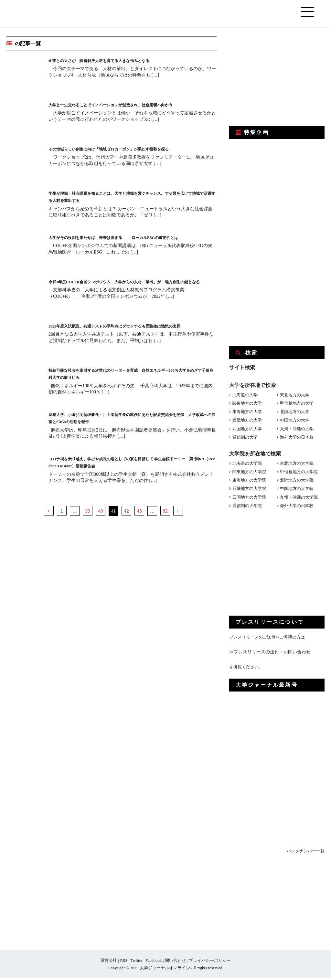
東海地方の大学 (247, 411)
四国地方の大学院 (249, 497)
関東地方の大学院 (249, 471)
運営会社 (108, 960)
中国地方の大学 (294, 420)
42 (126, 511)
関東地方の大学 (247, 403)
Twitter (136, 960)
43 (139, 511)
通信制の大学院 (247, 505)
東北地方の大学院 (297, 463)
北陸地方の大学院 (297, 480)
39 (87, 511)
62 (165, 511)
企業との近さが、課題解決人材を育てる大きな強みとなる (115, 60)
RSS (123, 960)
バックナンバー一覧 (306, 850)
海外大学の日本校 (297, 437)
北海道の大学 (245, 394)
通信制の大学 (245, 437)
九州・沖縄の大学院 (299, 497)
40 (100, 511)
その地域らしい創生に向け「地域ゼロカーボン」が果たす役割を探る (128, 148)
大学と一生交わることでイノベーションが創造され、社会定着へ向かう (131, 104)
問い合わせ (175, 960)
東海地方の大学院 (249, 480)
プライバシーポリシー (210, 960)
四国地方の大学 (247, 428)
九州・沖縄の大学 (297, 428)
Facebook (153, 960)
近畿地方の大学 (247, 420)
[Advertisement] (277, 76)
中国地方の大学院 (297, 488)
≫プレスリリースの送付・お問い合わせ (267, 652)
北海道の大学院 (247, 463)
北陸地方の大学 (294, 411)
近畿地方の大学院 (249, 488)
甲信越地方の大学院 (299, 471)
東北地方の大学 (294, 394)
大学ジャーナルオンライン (165, 967)
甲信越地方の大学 (297, 403)
